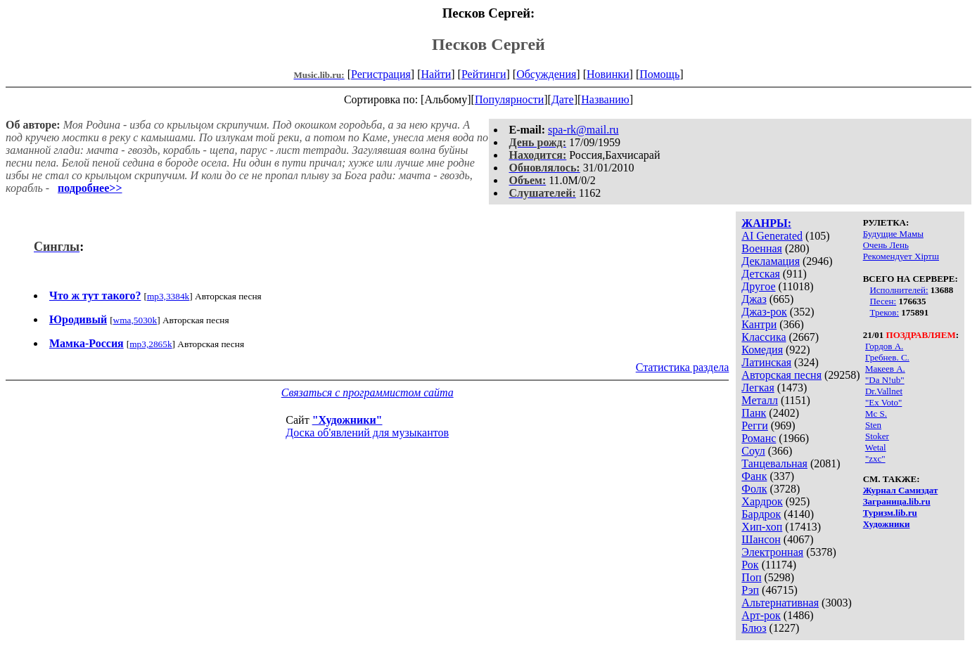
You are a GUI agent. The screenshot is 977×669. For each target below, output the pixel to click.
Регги (754, 425)
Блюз (753, 628)
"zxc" (875, 458)
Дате (562, 99)
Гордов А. (884, 346)
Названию (605, 99)
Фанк (754, 476)
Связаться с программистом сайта (367, 392)
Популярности (509, 99)
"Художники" (347, 420)
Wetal (875, 447)
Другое (758, 286)
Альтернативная (780, 603)
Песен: (882, 301)
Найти (436, 74)
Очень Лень (886, 245)
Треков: (884, 312)
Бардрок (761, 514)
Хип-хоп (761, 527)
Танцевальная (774, 463)
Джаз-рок (764, 312)
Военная (761, 248)
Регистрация (381, 74)
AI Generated (772, 236)
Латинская (766, 362)
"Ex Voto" (883, 402)
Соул (753, 451)
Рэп (750, 590)
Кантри (759, 324)
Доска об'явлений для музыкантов (367, 433)
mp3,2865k (150, 344)
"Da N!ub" (885, 380)
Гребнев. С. (887, 357)
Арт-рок (760, 615)
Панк (753, 413)
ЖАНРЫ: (766, 223)
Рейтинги (483, 74)
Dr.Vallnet (883, 391)
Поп (751, 577)
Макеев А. (885, 368)
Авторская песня (781, 375)
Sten (873, 425)
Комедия (762, 350)
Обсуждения (546, 74)
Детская (760, 274)
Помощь (659, 74)
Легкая (757, 388)
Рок (749, 565)
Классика (763, 337)
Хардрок (761, 501)
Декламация (770, 261)
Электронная (772, 552)
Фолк (754, 489)
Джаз (753, 299)
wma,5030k (135, 320)
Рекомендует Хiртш (901, 256)
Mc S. (876, 413)
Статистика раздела (682, 367)
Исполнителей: (898, 290)
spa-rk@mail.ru (583, 130)
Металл (759, 400)
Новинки (608, 74)
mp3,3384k (168, 296)
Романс (758, 438)
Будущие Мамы (893, 233)
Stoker (877, 436)
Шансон (760, 539)
